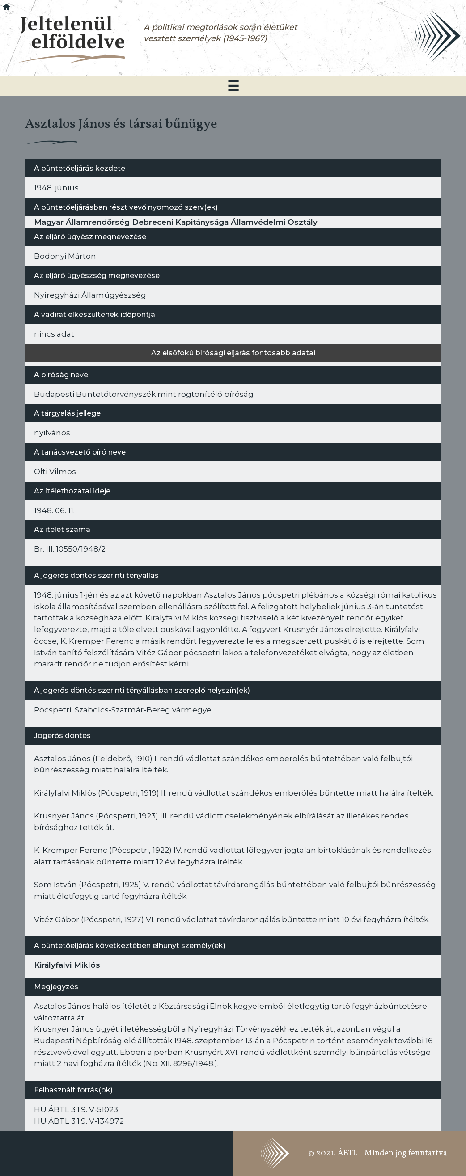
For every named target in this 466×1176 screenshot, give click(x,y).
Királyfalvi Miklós (67, 964)
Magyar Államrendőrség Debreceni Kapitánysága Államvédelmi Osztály (176, 222)
